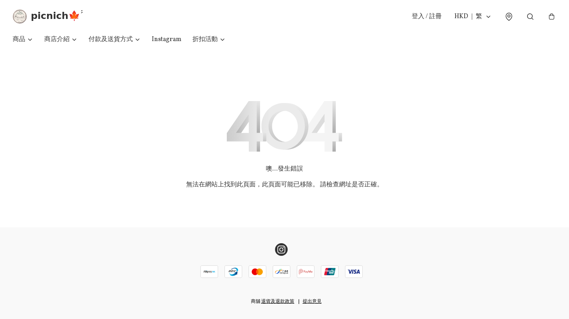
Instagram (166, 39)
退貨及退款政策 (277, 301)
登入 (427, 16)
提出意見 (312, 301)
